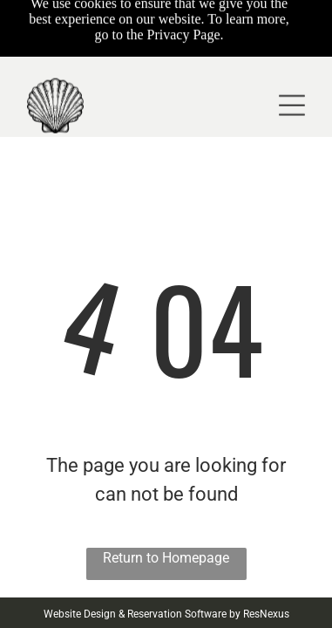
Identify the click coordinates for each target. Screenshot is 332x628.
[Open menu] (292, 74)
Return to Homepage (166, 558)
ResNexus (266, 614)
